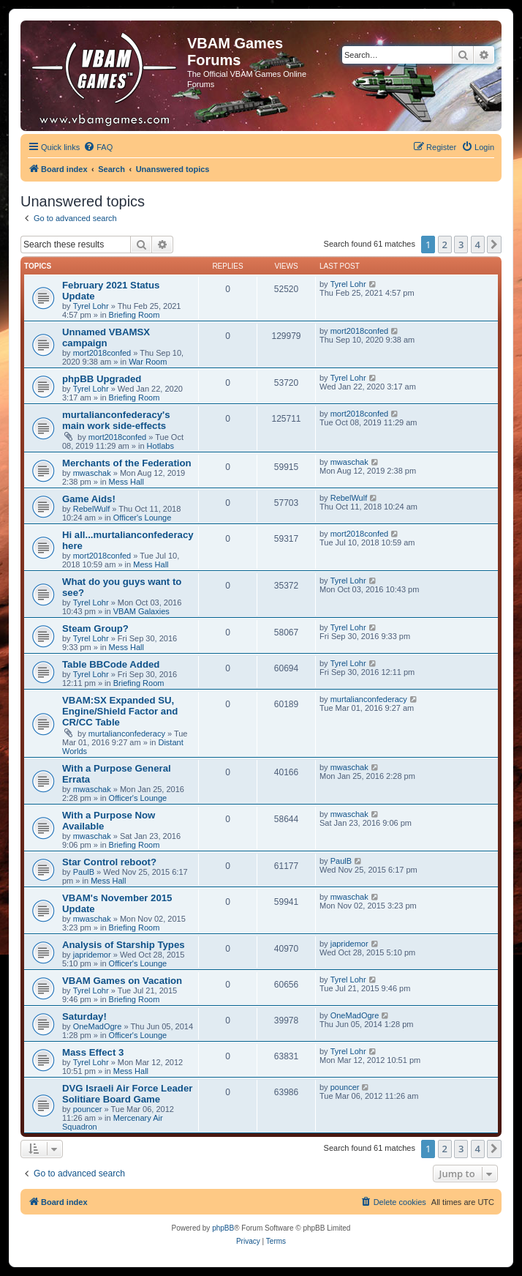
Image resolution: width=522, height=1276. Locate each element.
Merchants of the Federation (127, 463)
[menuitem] (98, 147)
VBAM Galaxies (141, 611)
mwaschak (92, 473)
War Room (148, 361)
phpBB (223, 1228)
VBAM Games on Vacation (122, 980)
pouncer (87, 1109)
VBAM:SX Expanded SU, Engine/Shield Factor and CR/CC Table (120, 711)
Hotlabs (160, 445)
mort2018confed (102, 352)
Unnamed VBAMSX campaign (106, 337)
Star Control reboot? (109, 862)
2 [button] (444, 244)
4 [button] (477, 244)
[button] (494, 244)
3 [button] (461, 244)
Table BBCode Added (110, 664)
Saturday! (84, 1016)
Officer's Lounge (142, 517)
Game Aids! (89, 498)
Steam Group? (95, 628)
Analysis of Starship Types (123, 944)
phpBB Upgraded (101, 378)
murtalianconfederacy (126, 733)
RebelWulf (91, 508)
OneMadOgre (97, 1026)
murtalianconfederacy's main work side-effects (116, 420)
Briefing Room (134, 314)
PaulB (83, 872)
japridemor (92, 954)
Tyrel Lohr (91, 306)
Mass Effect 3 (93, 1052)
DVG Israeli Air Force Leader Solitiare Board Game (127, 1094)
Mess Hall (126, 481)
